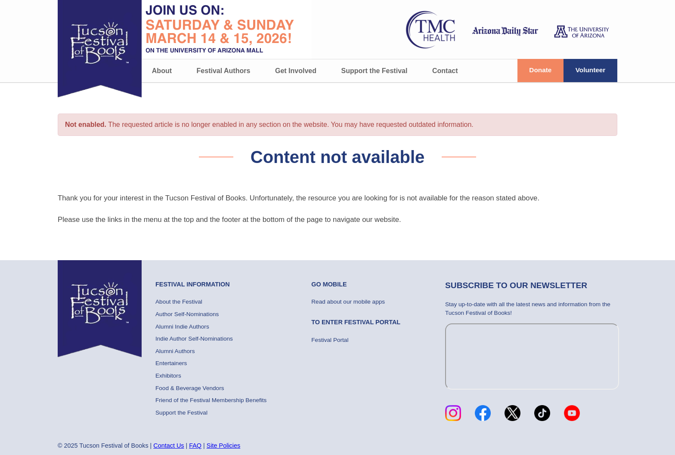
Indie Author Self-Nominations (194, 338)
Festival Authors (224, 70)
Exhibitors (168, 375)
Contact (445, 70)
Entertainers (171, 363)
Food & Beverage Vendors (189, 388)
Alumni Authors (175, 351)
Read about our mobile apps (348, 301)
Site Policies (223, 445)
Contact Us (168, 445)
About (162, 70)
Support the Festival (374, 70)
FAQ (195, 445)
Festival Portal (329, 340)
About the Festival (178, 301)
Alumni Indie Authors (182, 326)
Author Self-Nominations (187, 314)
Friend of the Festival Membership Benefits (210, 400)
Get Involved (295, 70)
